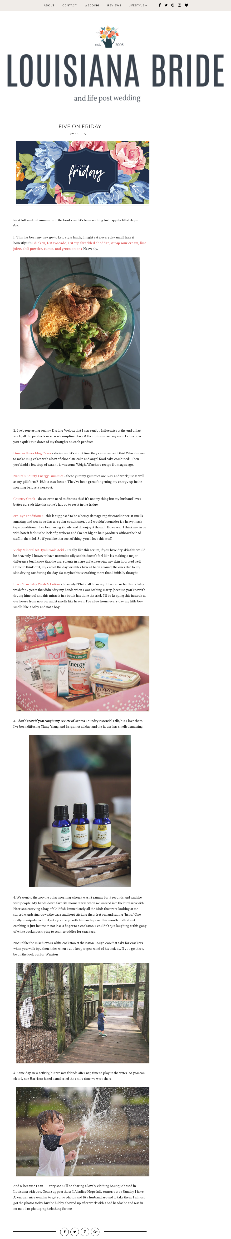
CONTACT (69, 5)
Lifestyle (138, 5)
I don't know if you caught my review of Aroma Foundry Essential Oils (67, 721)
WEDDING (92, 5)
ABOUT (49, 5)
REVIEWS (114, 5)
